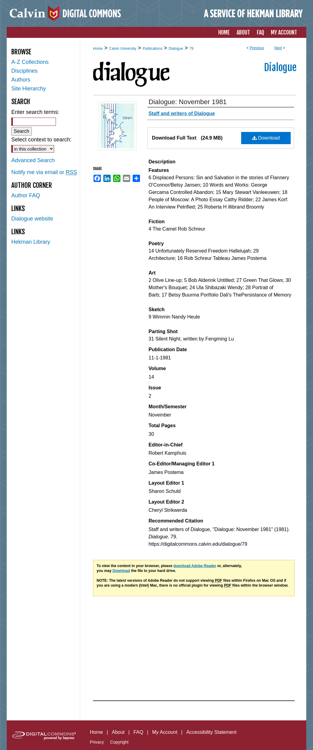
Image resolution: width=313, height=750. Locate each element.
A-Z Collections (30, 62)
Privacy (97, 742)
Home (98, 48)
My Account (165, 732)
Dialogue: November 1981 (188, 102)
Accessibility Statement (211, 732)
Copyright (119, 742)
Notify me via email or (44, 172)
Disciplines (24, 71)
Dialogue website (32, 219)
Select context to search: (41, 140)
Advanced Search (33, 160)
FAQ (138, 732)
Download (266, 137)
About (118, 732)
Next (278, 48)
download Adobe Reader (194, 566)
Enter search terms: (35, 112)
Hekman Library (30, 242)
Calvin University (122, 48)
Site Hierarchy (28, 89)
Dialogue (176, 48)
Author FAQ (25, 195)
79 (191, 48)
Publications (152, 48)
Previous (257, 48)
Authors (20, 80)
